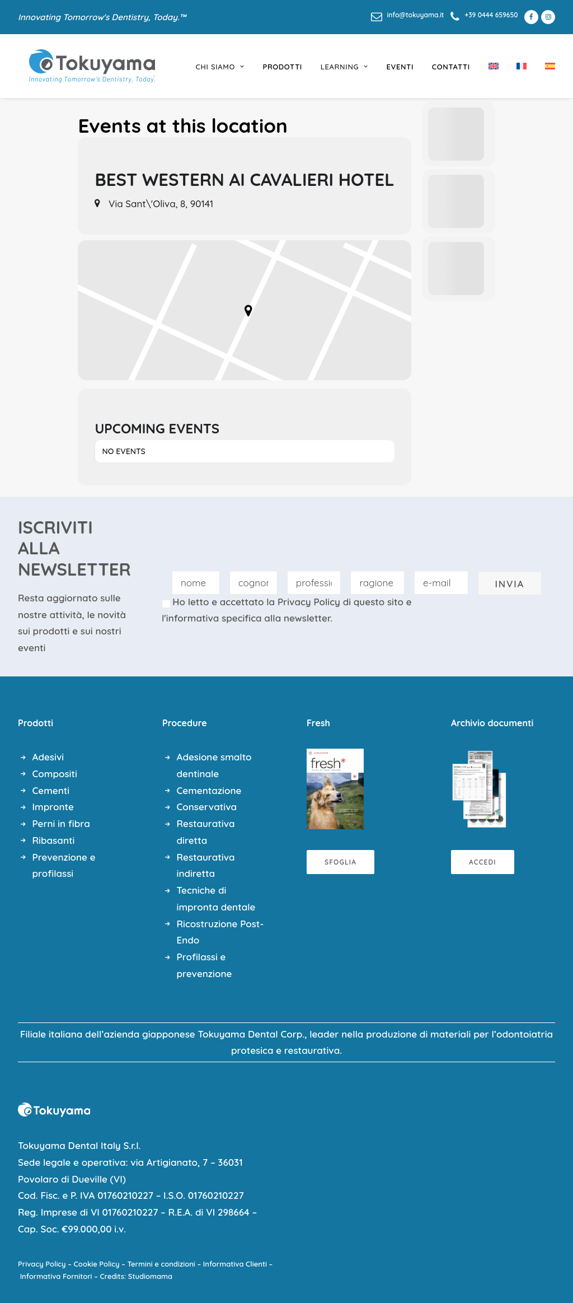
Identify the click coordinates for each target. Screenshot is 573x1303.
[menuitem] (407, 15)
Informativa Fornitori (56, 1276)
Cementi (51, 790)
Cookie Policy (97, 1263)
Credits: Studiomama (136, 1276)
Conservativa (207, 806)
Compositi (54, 773)
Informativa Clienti (235, 1263)
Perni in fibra (61, 823)
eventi (400, 66)
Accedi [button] (482, 862)
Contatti (451, 66)
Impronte (53, 806)
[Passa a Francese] (521, 66)
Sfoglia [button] (340, 862)
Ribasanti (53, 840)
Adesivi (48, 757)
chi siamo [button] (220, 66)
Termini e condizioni (161, 1263)
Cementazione (209, 790)
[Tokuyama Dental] (81, 66)
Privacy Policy (309, 602)
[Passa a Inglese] (493, 66)
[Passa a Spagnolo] (546, 66)
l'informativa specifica (212, 618)
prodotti (282, 66)
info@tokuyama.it (415, 15)
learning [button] (344, 66)
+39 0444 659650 (491, 15)
